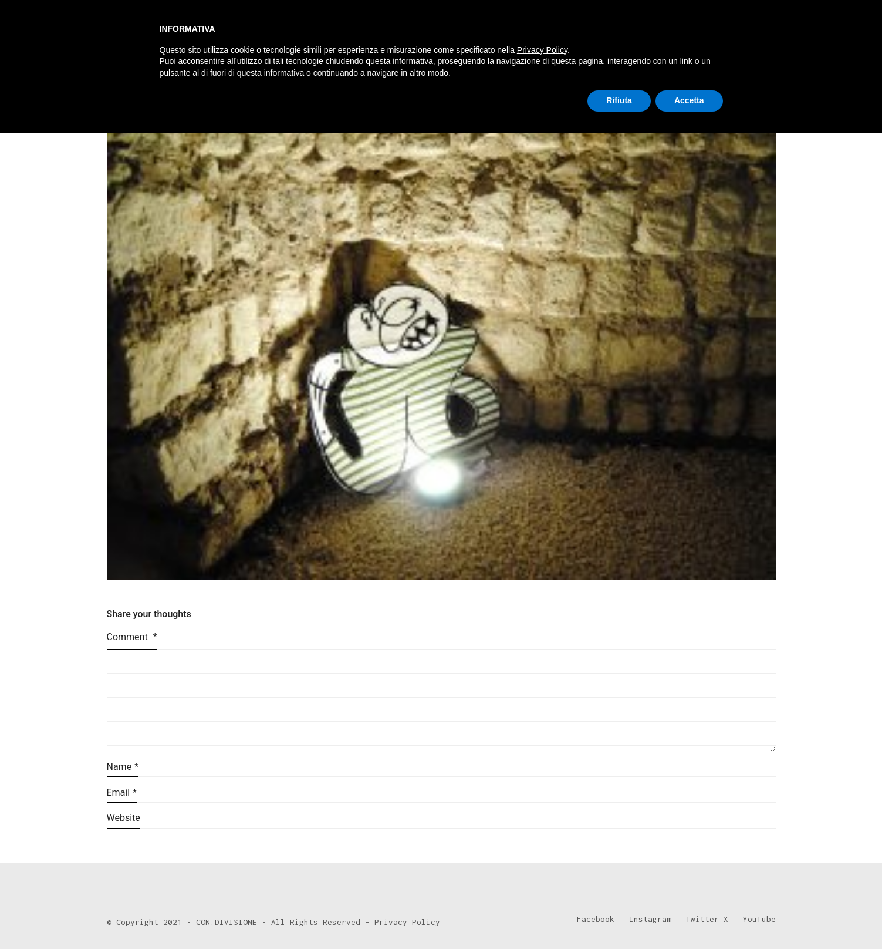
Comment (132, 636)
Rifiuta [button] (619, 916)
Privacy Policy (542, 866)
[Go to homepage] (151, 36)
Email (122, 792)
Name (123, 766)
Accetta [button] (689, 916)
